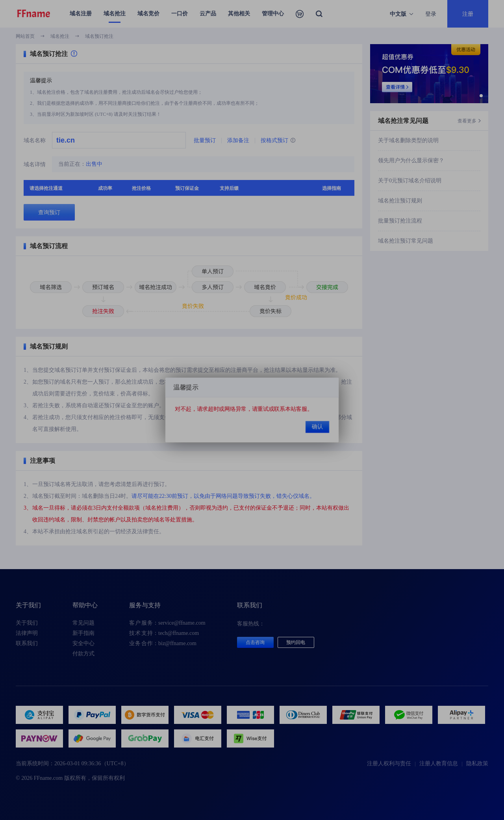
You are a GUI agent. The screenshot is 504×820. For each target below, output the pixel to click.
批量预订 (205, 140)
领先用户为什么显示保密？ (411, 160)
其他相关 (239, 14)
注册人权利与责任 (389, 763)
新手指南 (83, 633)
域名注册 (81, 14)
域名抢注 (115, 14)
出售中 (94, 164)
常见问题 (83, 623)
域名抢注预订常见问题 (405, 241)
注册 (467, 14)
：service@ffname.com (167, 623)
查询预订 (49, 212)
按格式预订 (278, 140)
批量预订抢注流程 (400, 221)
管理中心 (273, 14)
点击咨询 (255, 642)
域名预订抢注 (99, 36)
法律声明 (27, 633)
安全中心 (83, 643)
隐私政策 (477, 763)
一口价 (179, 14)
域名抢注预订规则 (400, 201)
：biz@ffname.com (162, 643)
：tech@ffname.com (164, 633)
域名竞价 (148, 14)
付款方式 (83, 654)
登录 (430, 14)
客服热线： (251, 624)
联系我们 (27, 643)
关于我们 (27, 623)
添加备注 (238, 140)
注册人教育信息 (438, 763)
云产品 (208, 14)
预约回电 (295, 642)
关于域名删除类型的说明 (408, 140)
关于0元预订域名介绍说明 (409, 181)
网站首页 (25, 36)
